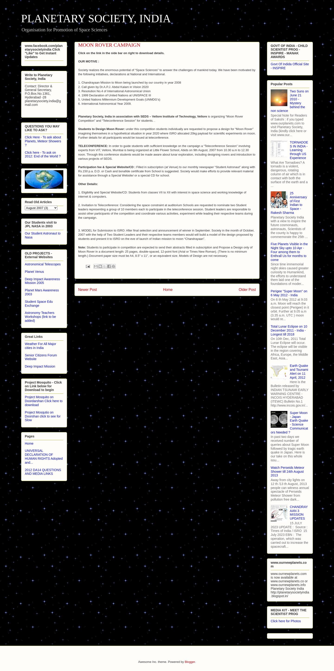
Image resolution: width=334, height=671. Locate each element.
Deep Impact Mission (40, 366)
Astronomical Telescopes (43, 264)
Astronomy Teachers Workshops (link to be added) (40, 316)
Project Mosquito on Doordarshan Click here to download (44, 401)
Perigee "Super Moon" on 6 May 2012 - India (289, 293)
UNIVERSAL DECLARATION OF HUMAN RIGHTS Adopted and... (44, 456)
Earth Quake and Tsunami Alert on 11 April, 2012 (299, 371)
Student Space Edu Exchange (39, 303)
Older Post (247, 290)
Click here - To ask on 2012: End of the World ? (43, 154)
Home (168, 290)
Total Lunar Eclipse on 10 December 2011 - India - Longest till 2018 (289, 330)
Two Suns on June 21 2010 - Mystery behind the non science (290, 101)
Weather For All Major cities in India (40, 346)
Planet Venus (34, 272)
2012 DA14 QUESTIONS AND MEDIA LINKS (43, 472)
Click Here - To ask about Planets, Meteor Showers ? (43, 141)
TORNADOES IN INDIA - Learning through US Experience (299, 150)
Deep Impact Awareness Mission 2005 (42, 281)
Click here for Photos (286, 621)
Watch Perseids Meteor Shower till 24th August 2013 (287, 471)
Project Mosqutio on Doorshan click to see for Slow (43, 416)
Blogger (190, 662)
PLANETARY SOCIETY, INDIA (96, 18)
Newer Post (87, 290)
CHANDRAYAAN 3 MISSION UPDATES (299, 512)
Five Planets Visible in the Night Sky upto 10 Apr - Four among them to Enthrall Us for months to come (289, 251)
